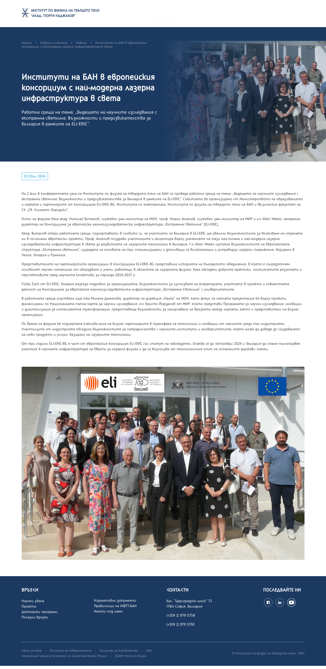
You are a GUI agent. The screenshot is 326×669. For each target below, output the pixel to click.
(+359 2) (173, 627)
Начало (27, 46)
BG (296, 13)
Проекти (29, 609)
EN (302, 13)
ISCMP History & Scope (130, 659)
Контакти (283, 34)
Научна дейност (112, 34)
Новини (81, 46)
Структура (80, 34)
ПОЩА (213, 13)
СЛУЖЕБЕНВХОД (241, 13)
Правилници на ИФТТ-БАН (115, 609)
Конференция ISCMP (248, 34)
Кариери (143, 34)
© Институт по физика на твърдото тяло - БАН (268, 656)
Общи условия (32, 653)
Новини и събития (206, 34)
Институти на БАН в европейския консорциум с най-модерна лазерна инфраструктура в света (84, 48)
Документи (171, 34)
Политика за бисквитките (119, 653)
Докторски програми (40, 615)
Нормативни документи (115, 603)
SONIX (269, 13)
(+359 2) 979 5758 (180, 618)
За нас (55, 34)
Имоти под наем (108, 614)
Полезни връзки (35, 620)
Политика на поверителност (71, 653)
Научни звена (33, 604)
